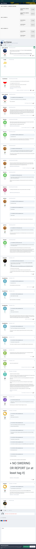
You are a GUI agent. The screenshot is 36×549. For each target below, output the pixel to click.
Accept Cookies (26, 546)
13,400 (5, 55)
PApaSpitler (5, 257)
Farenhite (4, 360)
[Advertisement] (19, 67)
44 (5, 86)
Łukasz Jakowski (5, 47)
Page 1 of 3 (10, 509)
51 (5, 232)
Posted (12, 47)
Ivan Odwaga (20, 55)
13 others (28, 55)
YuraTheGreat (4, 78)
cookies (6, 546)
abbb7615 (28, 127)
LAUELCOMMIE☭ (24, 55)
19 (5, 113)
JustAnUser (5, 395)
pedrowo (4, 145)
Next (5, 509)
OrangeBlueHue (4, 278)
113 (5, 265)
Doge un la (5, 186)
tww (4, 371)
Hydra (22, 127)
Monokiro (4, 119)
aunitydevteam (20, 97)
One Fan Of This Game (16, 55)
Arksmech (5, 107)
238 (5, 417)
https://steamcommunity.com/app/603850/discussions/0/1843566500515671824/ (21, 53)
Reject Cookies (33, 546)
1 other (31, 127)
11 (5, 284)
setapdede (5, 409)
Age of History (4, 3)
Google (5, 59)
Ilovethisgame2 (28, 391)
